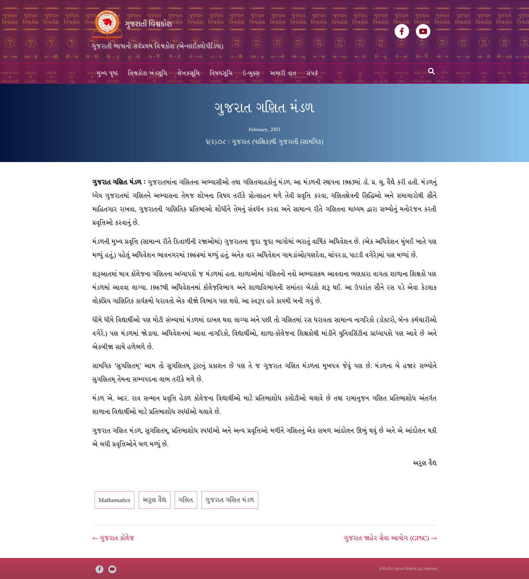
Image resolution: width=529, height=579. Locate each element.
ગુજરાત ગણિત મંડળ (230, 500)
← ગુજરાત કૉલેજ (113, 538)
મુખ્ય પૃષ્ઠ (107, 73)
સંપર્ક (312, 73)
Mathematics (114, 500)
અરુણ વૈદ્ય (154, 500)
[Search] (431, 71)
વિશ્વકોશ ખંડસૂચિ (147, 73)
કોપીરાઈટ (385, 568)
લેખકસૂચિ (189, 73)
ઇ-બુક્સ (251, 73)
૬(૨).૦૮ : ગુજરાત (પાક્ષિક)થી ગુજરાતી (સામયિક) (264, 142)
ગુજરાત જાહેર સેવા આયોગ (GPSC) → (390, 538)
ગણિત (186, 500)
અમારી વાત (283, 73)
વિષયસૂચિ (221, 73)
